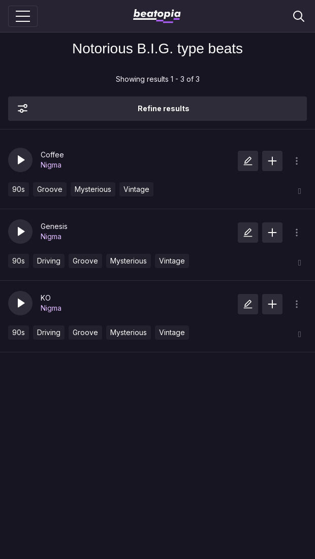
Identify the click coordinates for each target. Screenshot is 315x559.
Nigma (51, 164)
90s (18, 189)
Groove (49, 189)
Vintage (136, 189)
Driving (48, 260)
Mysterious (93, 189)
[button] (20, 160)
